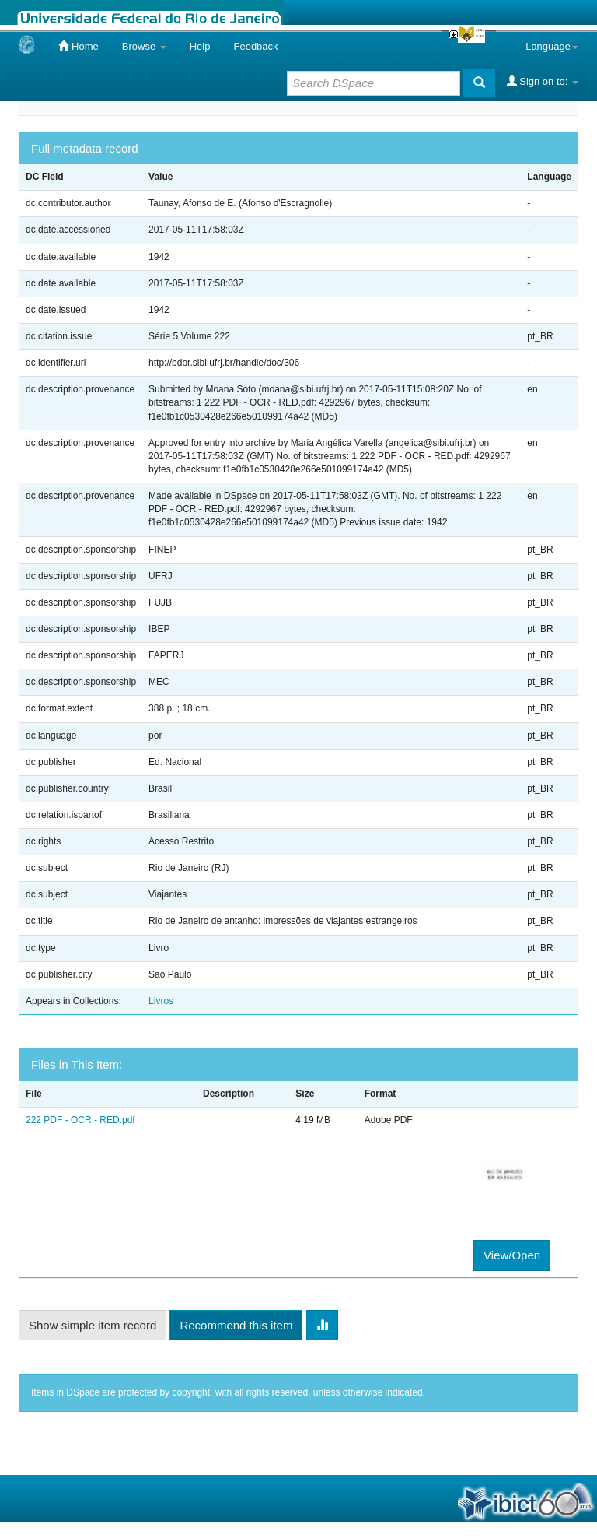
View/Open (512, 1255)
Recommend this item (236, 1325)
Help (200, 46)
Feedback (255, 46)
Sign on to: (542, 81)
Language (551, 46)
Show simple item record (92, 1325)
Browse (144, 46)
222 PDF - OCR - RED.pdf (80, 1120)
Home (78, 46)
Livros (160, 1000)
